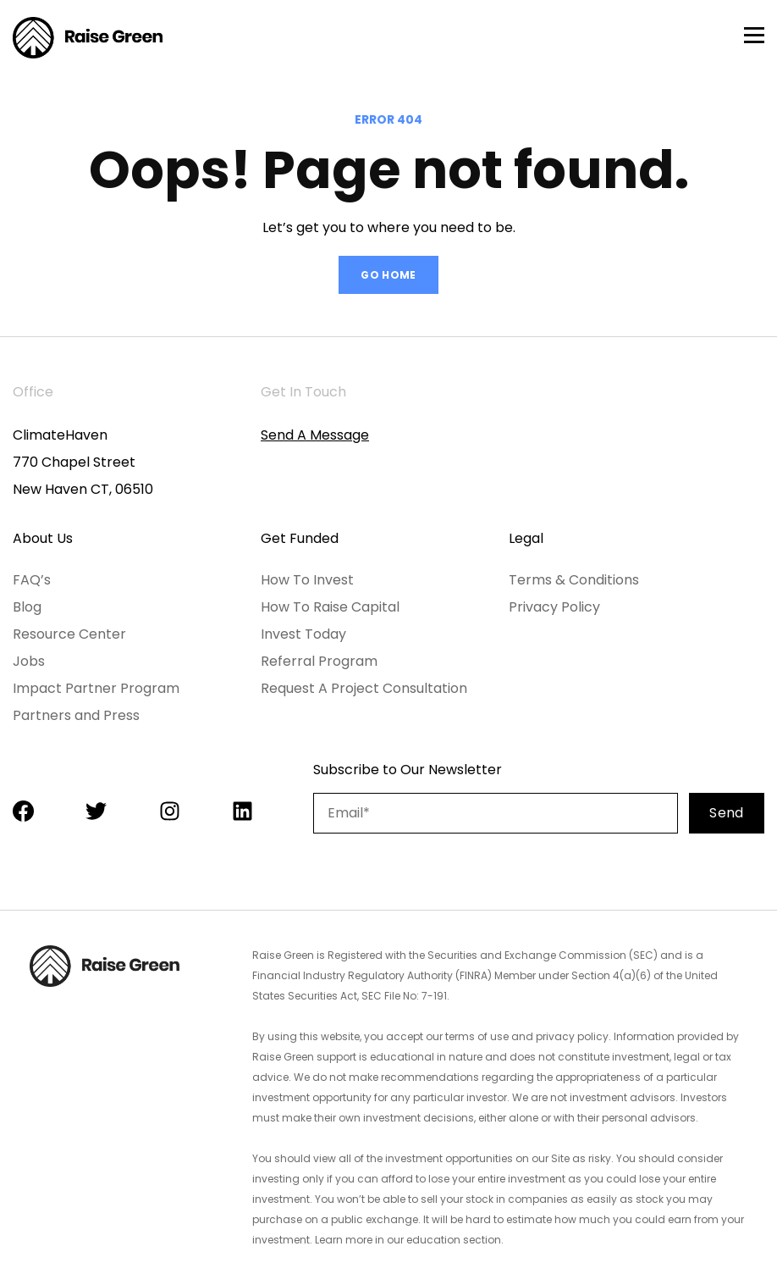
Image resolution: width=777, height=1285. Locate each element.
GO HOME (388, 275)
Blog (27, 607)
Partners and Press (76, 715)
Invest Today (303, 634)
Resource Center (69, 634)
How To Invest (307, 580)
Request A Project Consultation (364, 688)
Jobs (29, 661)
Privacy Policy (554, 607)
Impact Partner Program (96, 688)
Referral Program (319, 661)
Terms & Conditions (574, 580)
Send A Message (315, 435)
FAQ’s (32, 580)
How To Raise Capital (330, 607)
